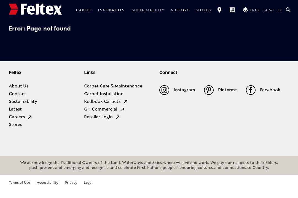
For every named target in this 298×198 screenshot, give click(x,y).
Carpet (84, 9)
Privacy (71, 183)
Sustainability (148, 9)
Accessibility (47, 183)
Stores (203, 9)
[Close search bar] (288, 10)
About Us (18, 86)
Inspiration (111, 9)
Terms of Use (19, 183)
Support (180, 9)
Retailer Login (102, 117)
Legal (88, 183)
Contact (17, 94)
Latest (15, 109)
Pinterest (220, 90)
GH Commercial (104, 109)
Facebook (263, 90)
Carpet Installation (104, 94)
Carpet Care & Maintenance (113, 86)
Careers (21, 117)
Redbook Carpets (106, 102)
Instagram (177, 90)
